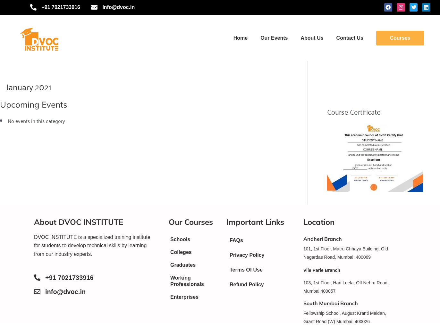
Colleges (181, 252)
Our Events (274, 38)
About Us (311, 38)
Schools (180, 239)
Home (240, 38)
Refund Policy (247, 284)
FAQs (236, 240)
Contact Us (349, 38)
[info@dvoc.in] (37, 292)
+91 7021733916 (69, 277)
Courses (400, 38)
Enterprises (184, 297)
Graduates (183, 265)
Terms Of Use (246, 270)
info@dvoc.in (65, 291)
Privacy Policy (247, 255)
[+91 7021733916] (37, 277)
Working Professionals (187, 281)
